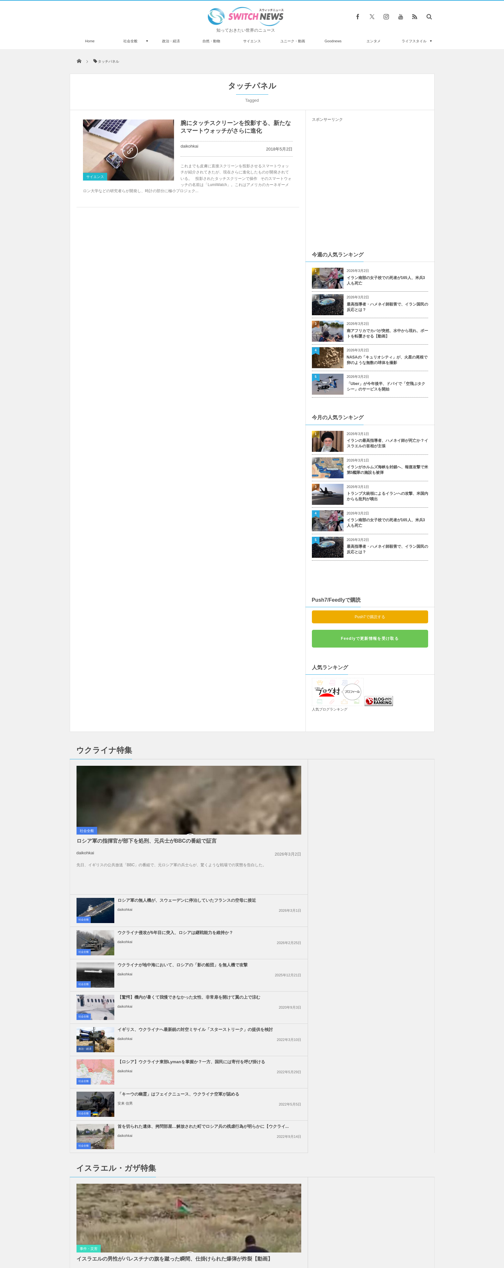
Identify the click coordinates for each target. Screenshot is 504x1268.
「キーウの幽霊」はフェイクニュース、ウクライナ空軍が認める (266, 864)
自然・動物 (211, 41)
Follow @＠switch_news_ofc (252, 1094)
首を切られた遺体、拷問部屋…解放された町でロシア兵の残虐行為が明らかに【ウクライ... (384, 867)
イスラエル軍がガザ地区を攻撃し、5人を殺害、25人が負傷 (382, 1018)
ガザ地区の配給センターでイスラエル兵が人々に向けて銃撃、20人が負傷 (267, 988)
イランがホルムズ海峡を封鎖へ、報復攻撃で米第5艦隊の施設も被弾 (387, 470)
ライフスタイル (414, 41)
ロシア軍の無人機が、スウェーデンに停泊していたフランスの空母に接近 (266, 770)
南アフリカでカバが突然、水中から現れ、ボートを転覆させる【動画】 (387, 333)
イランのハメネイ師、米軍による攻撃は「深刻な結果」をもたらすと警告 (266, 956)
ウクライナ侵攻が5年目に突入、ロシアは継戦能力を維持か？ (383, 768)
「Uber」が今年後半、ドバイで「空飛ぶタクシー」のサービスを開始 (386, 386)
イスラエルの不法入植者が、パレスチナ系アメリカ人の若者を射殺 (384, 921)
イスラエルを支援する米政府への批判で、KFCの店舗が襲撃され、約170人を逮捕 (385, 988)
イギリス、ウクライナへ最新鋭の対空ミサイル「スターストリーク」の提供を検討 (266, 835)
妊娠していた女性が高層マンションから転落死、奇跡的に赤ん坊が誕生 (143, 1171)
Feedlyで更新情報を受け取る (370, 638)
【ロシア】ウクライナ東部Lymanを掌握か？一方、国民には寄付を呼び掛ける (383, 835)
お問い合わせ (266, 1239)
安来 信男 (243, 876)
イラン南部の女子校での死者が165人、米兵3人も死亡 (386, 280)
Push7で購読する (370, 617)
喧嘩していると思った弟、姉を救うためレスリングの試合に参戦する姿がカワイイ (143, 1144)
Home (90, 41)
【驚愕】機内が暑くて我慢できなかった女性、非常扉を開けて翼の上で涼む (384, 803)
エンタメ (373, 41)
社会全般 (130, 41)
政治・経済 (171, 41)
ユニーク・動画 (292, 41)
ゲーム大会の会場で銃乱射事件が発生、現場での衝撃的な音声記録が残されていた (143, 1118)
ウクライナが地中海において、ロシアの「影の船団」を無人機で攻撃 (266, 803)
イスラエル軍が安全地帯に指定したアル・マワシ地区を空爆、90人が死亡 (143, 1197)
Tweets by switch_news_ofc (252, 1082)
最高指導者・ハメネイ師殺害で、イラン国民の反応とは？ (387, 307)
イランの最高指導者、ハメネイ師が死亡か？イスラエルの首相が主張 (387, 443)
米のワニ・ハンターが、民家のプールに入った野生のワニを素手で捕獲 (143, 1091)
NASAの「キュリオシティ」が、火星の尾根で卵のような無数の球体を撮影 (387, 360)
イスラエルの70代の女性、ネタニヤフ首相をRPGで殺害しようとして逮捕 (267, 923)
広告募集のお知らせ (357, 1239)
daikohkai (189, 146)
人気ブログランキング (329, 709)
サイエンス (252, 41)
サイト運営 (186, 1239)
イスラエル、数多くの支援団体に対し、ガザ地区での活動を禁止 (266, 1018)
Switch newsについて (148, 1239)
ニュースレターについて (309, 1239)
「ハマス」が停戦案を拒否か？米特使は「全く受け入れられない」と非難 (384, 956)
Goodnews (333, 41)
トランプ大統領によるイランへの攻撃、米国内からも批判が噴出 (387, 496)
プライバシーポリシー (225, 1239)
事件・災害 (89, 984)
